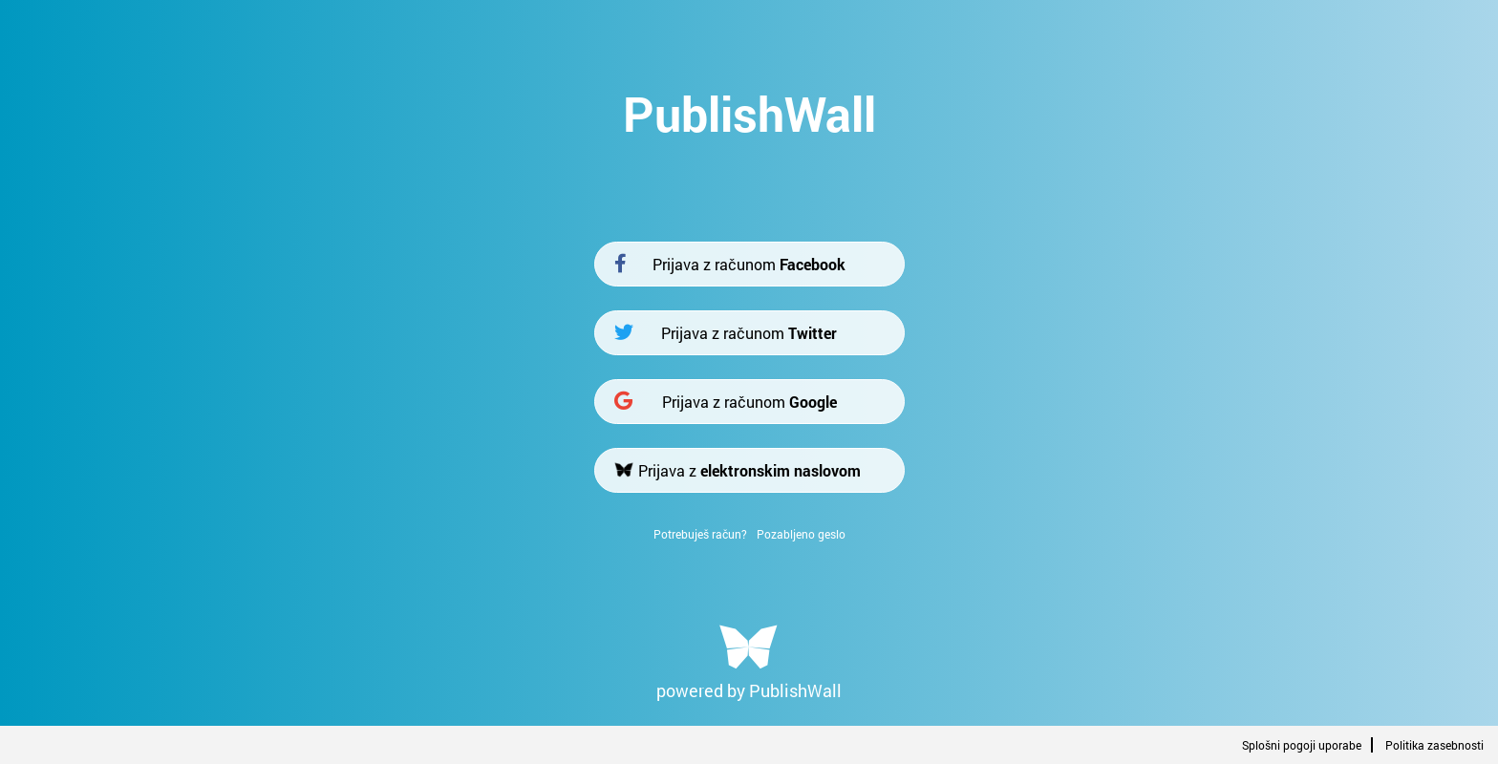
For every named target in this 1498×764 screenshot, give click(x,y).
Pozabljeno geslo (801, 533)
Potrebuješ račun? (700, 533)
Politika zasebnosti (1434, 745)
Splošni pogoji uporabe (1301, 745)
